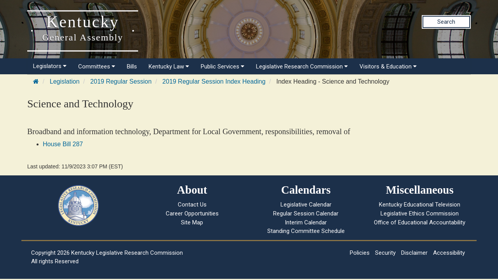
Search (446, 21)
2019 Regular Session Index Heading (213, 81)
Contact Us (192, 204)
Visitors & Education (388, 66)
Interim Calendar (306, 222)
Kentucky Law (169, 66)
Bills (132, 66)
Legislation (65, 81)
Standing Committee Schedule (306, 231)
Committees (96, 66)
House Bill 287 (63, 144)
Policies (360, 252)
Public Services (222, 66)
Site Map (192, 222)
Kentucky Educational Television (419, 204)
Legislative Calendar (306, 204)
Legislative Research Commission (302, 66)
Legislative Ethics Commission (420, 213)
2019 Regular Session (120, 81)
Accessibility (449, 252)
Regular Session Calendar (305, 213)
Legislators (50, 66)
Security (385, 252)
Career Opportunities (192, 213)
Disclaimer (414, 252)
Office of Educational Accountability (419, 222)
